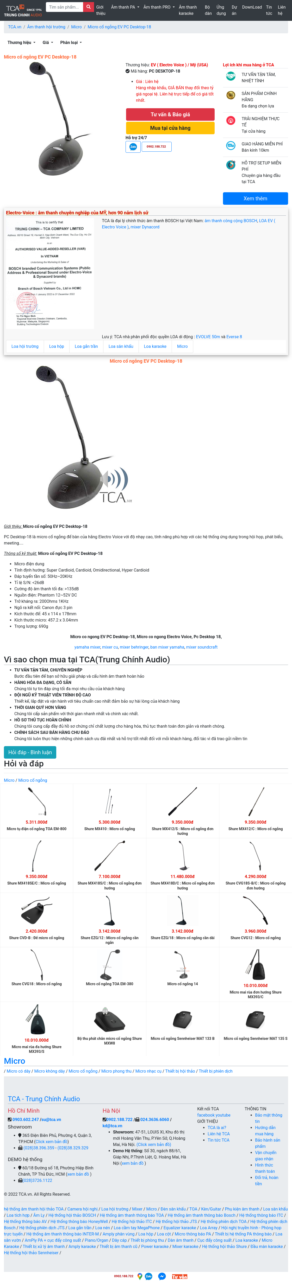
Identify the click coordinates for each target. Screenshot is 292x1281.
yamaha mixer (87, 647)
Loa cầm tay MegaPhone (137, 1227)
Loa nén (102, 1227)
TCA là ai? (217, 1127)
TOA (193, 1209)
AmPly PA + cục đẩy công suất (53, 1240)
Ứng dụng (221, 10)
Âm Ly (39, 1215)
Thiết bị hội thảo (180, 1071)
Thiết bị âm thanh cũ (118, 1246)
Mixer (137, 1209)
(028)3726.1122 (37, 1180)
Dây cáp (119, 1240)
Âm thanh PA (123, 7)
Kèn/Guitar (211, 1209)
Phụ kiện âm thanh (242, 1209)
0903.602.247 (26, 1119)
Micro (76, 26)
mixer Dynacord (145, 227)
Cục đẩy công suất (214, 1240)
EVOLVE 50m (208, 336)
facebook (206, 1115)
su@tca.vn (51, 1119)
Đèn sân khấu (173, 1209)
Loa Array (209, 1227)
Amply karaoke (82, 1246)
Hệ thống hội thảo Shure (224, 1246)
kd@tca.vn (112, 1125)
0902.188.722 (119, 1119)
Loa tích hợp (18, 1215)
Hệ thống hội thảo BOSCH (72, 1215)
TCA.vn (14, 26)
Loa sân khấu (121, 346)
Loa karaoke (155, 346)
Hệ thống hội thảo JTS (176, 1221)
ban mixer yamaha (167, 647)
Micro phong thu (116, 1071)
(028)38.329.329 (73, 1147)
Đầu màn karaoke (267, 1246)
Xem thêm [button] (255, 198)
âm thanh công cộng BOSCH (231, 220)
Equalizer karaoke (180, 1227)
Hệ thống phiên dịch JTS (42, 1227)
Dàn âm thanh (181, 1240)
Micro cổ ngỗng (32, 780)
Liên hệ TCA (219, 1133)
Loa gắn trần (86, 346)
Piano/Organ (96, 1240)
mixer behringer (134, 647)
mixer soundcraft (202, 647)
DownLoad (252, 7)
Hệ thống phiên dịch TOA (223, 1221)
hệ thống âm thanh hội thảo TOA (34, 1209)
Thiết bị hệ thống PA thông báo (243, 1234)
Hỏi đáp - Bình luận (30, 752)
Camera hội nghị (82, 1209)
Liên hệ (282, 10)
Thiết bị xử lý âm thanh (44, 1246)
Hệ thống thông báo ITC (261, 1215)
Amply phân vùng (119, 1234)
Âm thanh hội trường (46, 26)
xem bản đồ (78, 1174)
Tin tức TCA (218, 1140)
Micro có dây (18, 1071)
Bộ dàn (208, 10)
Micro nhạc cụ (148, 1071)
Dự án (234, 10)
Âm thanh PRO (158, 7)
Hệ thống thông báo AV (25, 1221)
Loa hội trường (25, 346)
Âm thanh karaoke (188, 10)
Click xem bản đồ (51, 1141)
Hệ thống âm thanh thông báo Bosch (201, 1215)
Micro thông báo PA (193, 1234)
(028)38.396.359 (39, 1147)
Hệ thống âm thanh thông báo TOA (132, 1215)
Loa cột (164, 1234)
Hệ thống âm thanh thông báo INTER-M (62, 1234)
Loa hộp (56, 346)
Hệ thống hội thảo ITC (132, 1221)
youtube (223, 1115)
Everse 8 (234, 336)
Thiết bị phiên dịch (216, 1071)
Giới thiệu (100, 10)
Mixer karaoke (185, 1246)
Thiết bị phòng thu (147, 1240)
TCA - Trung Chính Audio (44, 1099)
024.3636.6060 (154, 1119)
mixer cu (110, 647)
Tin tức (269, 10)
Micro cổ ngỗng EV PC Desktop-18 (119, 26)
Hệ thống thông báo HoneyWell (79, 1221)
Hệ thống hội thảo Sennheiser (31, 1252)
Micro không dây (49, 1071)
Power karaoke (155, 1246)
